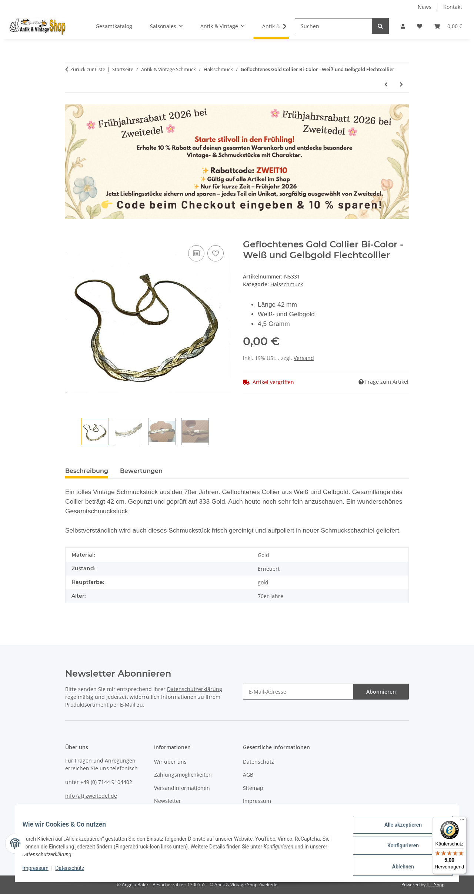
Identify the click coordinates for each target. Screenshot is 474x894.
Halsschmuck (286, 284)
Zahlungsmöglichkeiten (183, 774)
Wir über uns (170, 761)
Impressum (40, 871)
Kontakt (452, 6)
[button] (403, 26)
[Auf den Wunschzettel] (215, 253)
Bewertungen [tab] (141, 470)
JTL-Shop (435, 884)
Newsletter (167, 800)
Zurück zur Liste (87, 69)
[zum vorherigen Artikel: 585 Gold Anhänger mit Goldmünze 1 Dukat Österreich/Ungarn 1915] (386, 84)
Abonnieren (381, 691)
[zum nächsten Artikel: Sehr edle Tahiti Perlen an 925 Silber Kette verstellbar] (401, 84)
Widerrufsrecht (262, 813)
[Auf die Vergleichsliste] (196, 253)
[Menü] (462, 821)
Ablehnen (398, 868)
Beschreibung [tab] (86, 470)
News (424, 6)
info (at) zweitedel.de (91, 795)
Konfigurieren (398, 848)
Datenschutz (74, 871)
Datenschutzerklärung (194, 689)
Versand (304, 357)
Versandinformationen (182, 787)
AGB (248, 774)
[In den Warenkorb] (71, 235)
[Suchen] (333, 26)
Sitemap (253, 787)
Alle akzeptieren (398, 829)
